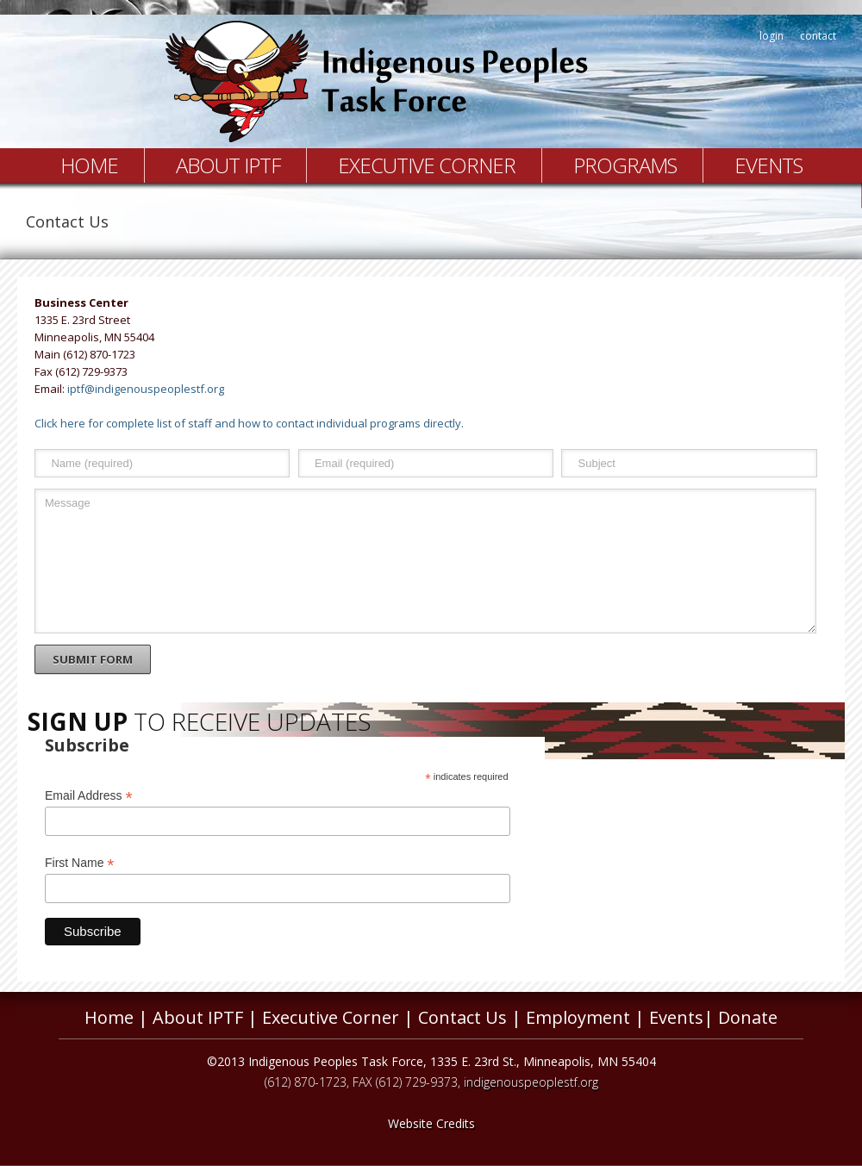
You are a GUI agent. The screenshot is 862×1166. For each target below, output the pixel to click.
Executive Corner (426, 165)
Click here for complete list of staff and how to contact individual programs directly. (249, 423)
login (771, 35)
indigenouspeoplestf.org (531, 1082)
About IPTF (228, 165)
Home (89, 165)
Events (768, 165)
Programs (625, 165)
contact (818, 35)
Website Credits (431, 1123)
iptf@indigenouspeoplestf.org (145, 388)
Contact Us (462, 1017)
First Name (80, 863)
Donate (748, 1017)
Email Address (89, 796)
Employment (578, 1017)
